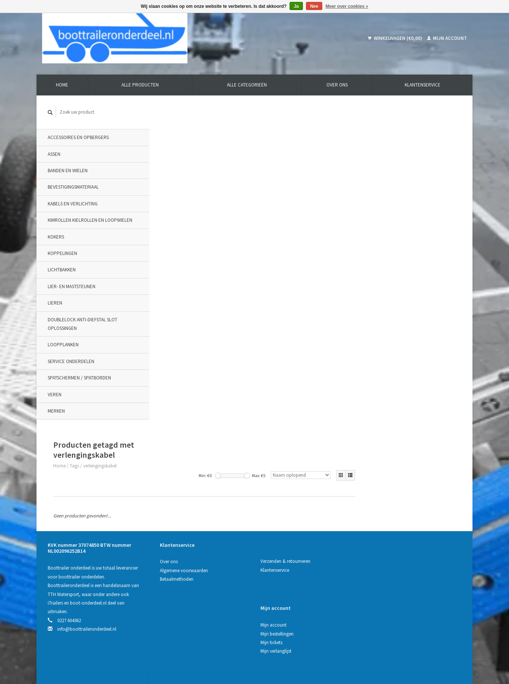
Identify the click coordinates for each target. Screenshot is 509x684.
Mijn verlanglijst (381, 498)
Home (62, 85)
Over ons (337, 85)
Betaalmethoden (176, 489)
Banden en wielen (68, 170)
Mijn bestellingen (382, 480)
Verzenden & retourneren (285, 471)
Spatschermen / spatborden (79, 378)
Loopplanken (63, 344)
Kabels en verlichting (73, 204)
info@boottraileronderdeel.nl (86, 539)
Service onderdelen (71, 361)
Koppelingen (62, 253)
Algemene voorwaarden (184, 480)
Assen (54, 154)
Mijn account (447, 38)
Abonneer (173, 614)
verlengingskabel (206, 131)
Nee (314, 6)
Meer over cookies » (347, 6)
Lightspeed (166, 651)
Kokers (56, 237)
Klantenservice (422, 85)
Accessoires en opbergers (78, 137)
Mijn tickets (377, 489)
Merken (56, 411)
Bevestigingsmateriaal (73, 187)
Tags (181, 131)
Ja (296, 6)
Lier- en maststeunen (71, 286)
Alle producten (140, 85)
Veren (54, 394)
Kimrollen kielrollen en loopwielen (90, 220)
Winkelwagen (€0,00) (395, 38)
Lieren (55, 303)
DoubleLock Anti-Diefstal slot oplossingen (82, 323)
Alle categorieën (247, 85)
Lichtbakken (62, 270)
